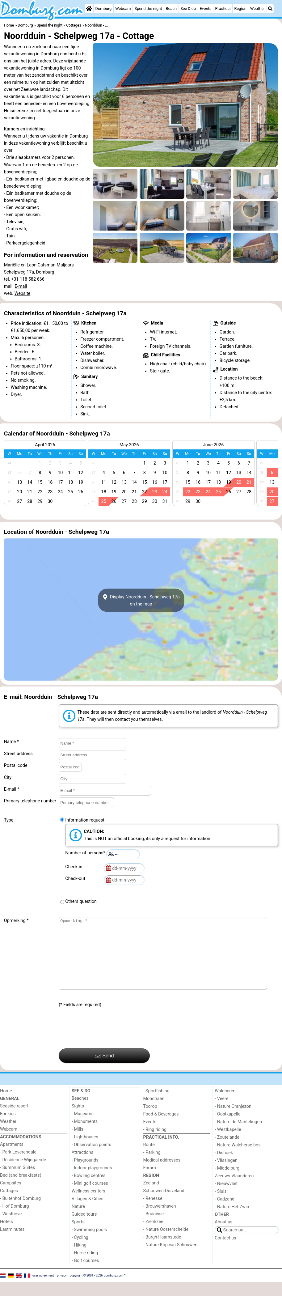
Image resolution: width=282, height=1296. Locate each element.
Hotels (6, 1235)
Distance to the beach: (241, 378)
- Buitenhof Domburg (20, 1212)
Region (240, 8)
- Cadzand (224, 1213)
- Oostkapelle (227, 1128)
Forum (149, 1181)
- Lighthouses (85, 1151)
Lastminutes (12, 1243)
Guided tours (84, 1228)
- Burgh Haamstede (162, 1251)
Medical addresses (162, 1174)
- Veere (221, 1112)
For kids (8, 1127)
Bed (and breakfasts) (20, 1189)
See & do (188, 8)
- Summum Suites (17, 1181)
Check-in (74, 866)
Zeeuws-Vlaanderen (234, 1189)
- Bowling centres (89, 1189)
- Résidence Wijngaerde (23, 1173)
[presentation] (106, 1042)
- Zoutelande (227, 1151)
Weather (257, 8)
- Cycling (80, 1251)
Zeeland (151, 1197)
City (7, 777)
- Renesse (152, 1212)
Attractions (82, 1166)
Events (205, 8)
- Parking (152, 1166)
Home (6, 1104)
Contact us (225, 1252)
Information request (84, 820)
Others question (81, 901)
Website (23, 293)
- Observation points (91, 1158)
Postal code (15, 765)
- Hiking (79, 1259)
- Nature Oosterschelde (166, 1243)
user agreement (43, 1289)
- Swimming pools (89, 1243)
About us (223, 1236)
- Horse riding (85, 1266)
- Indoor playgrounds (92, 1181)
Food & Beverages (161, 1128)
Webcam (123, 8)
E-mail (21, 286)
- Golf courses (85, 1274)
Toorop (150, 1120)
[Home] (89, 8)
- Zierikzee (153, 1235)
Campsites (10, 1197)
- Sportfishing (156, 1104)
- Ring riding (155, 1143)
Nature (78, 1220)
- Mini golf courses (90, 1197)
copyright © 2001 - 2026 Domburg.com (96, 1289)
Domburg (103, 8)
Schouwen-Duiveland (163, 1204)
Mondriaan (154, 1112)
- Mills (77, 1143)
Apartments (11, 1158)
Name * (11, 741)
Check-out (76, 878)
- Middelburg (227, 1182)
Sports (78, 1236)
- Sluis (220, 1205)
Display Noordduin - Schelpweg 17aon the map (140, 600)
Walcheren (225, 1104)
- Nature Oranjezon (233, 1120)
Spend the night (148, 8)
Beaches (80, 1112)
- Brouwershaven (159, 1220)
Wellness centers (88, 1205)
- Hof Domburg (14, 1220)
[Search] (270, 8)
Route (149, 1158)
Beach (171, 8)
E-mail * (11, 789)
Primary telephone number (30, 801)
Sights (78, 1120)
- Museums (83, 1127)
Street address (18, 753)
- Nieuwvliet (226, 1197)
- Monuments (85, 1135)
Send (104, 1070)
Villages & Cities (87, 1212)
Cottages (9, 1204)
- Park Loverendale (18, 1166)
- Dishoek (224, 1166)
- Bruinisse (153, 1227)
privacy (62, 1289)
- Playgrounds (85, 1174)
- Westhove (11, 1227)
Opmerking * (16, 920)
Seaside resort (14, 1120)
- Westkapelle (228, 1143)
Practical (222, 8)
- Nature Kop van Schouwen (170, 1258)
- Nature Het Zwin (232, 1220)
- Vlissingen (226, 1174)
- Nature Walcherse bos (237, 1159)
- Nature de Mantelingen (238, 1135)
